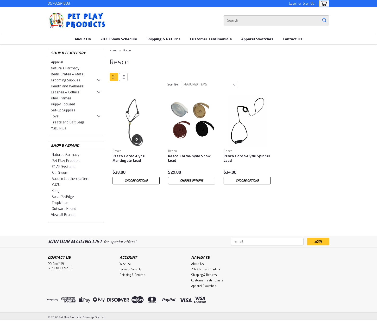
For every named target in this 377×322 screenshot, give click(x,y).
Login (293, 3)
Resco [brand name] (117, 151)
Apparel (57, 62)
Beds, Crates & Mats (67, 74)
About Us (83, 39)
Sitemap (88, 317)
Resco (127, 50)
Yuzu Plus (58, 128)
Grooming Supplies (65, 80)
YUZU (56, 184)
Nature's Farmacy (65, 68)
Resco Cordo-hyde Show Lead (189, 158)
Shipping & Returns (163, 39)
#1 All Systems (63, 166)
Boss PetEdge (63, 196)
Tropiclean (60, 202)
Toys (55, 116)
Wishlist (125, 264)
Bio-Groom (60, 172)
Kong (55, 190)
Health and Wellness (67, 86)
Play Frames (61, 98)
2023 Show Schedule (118, 39)
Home (114, 50)
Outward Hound (64, 209)
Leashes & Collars (65, 92)
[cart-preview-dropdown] (323, 3)
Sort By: (173, 84)
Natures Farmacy (65, 154)
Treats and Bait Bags (68, 122)
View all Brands (63, 215)
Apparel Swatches (257, 39)
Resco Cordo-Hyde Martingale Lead (129, 158)
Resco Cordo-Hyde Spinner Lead (247, 158)
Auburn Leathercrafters (70, 178)
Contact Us (292, 39)
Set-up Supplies (63, 110)
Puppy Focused (63, 104)
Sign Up (308, 3)
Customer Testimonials (211, 39)
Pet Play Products (66, 160)
